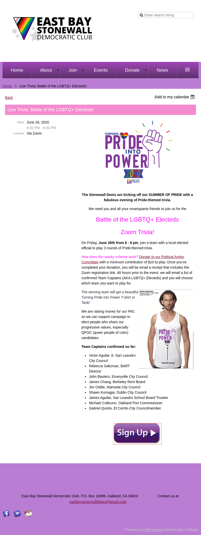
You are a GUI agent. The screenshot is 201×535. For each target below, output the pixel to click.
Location (18, 133)
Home (7, 86)
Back (9, 98)
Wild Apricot (154, 530)
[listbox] (175, 97)
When (20, 122)
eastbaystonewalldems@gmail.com (98, 502)
